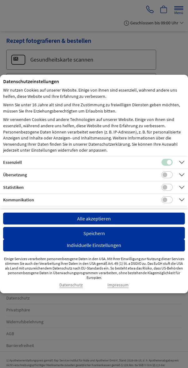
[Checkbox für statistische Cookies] (167, 187)
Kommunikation (18, 200)
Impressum (118, 285)
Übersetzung (15, 175)
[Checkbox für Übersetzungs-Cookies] (167, 174)
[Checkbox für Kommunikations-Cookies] (167, 199)
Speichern (94, 233)
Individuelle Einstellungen (94, 245)
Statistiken (13, 187)
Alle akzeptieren (94, 218)
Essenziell (12, 162)
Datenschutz (71, 285)
